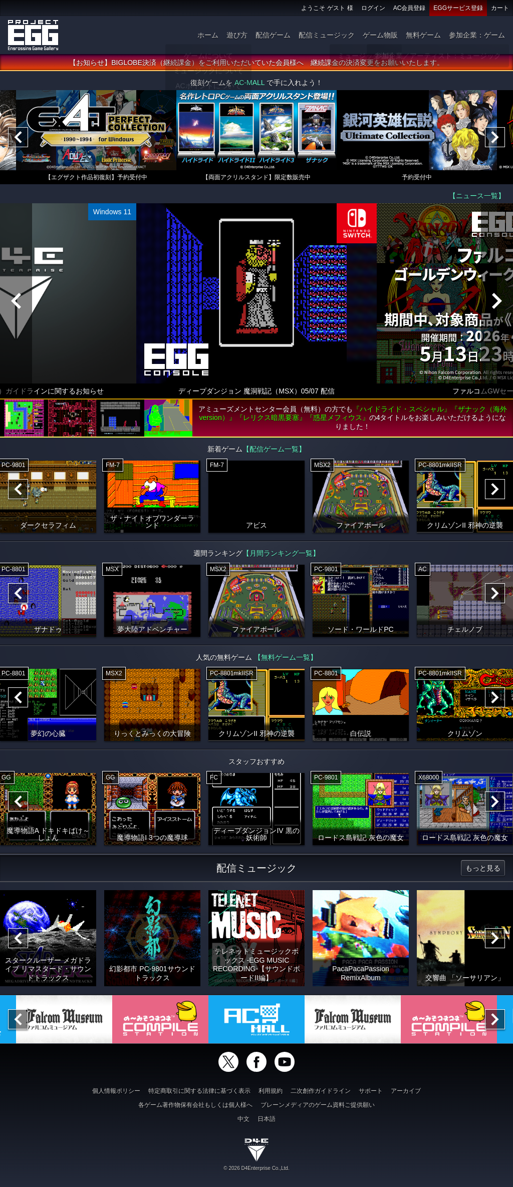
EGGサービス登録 (458, 8)
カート (500, 8)
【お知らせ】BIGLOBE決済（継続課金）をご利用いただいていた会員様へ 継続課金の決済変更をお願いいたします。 (256, 63)
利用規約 (271, 1091)
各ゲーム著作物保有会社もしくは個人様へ (195, 1105)
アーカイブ (406, 1091)
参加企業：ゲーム (477, 35)
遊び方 (236, 35)
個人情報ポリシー (116, 1091)
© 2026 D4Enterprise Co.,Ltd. (256, 1168)
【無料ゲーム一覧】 (285, 657)
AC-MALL (249, 83)
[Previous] (18, 137)
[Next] (495, 137)
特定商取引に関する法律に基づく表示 (199, 1091)
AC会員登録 (409, 8)
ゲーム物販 (380, 35)
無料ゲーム (423, 35)
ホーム (207, 35)
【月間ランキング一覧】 (281, 553)
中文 (243, 1119)
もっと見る (482, 868)
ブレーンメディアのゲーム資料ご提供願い (318, 1105)
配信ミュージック (327, 35)
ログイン (373, 8)
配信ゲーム (273, 35)
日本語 (267, 1119)
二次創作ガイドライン (321, 1091)
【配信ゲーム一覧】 (274, 449)
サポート (371, 1091)
